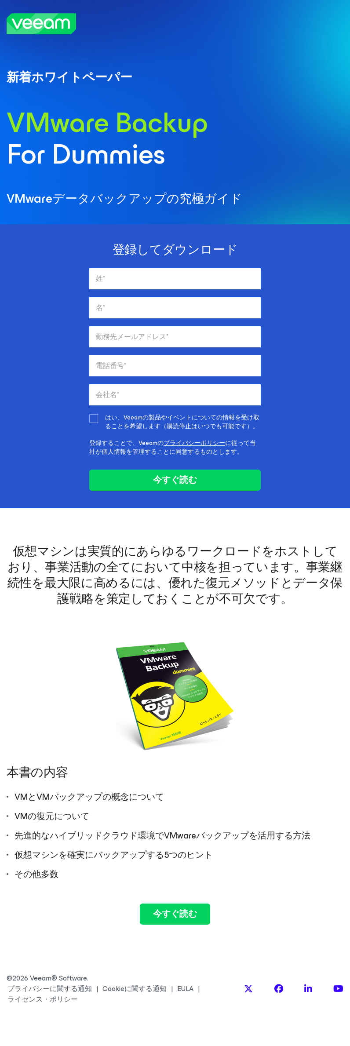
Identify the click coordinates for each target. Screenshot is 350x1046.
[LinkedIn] (308, 989)
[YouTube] (338, 989)
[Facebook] (278, 989)
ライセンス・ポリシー (42, 999)
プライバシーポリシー (194, 443)
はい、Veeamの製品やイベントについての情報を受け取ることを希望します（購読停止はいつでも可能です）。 (182, 422)
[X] (248, 989)
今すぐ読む (175, 480)
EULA (185, 989)
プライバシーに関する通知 (49, 989)
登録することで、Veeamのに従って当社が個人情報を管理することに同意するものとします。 (172, 447)
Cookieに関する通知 (134, 989)
